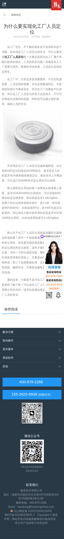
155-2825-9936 (24, 394)
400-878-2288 (30, 382)
